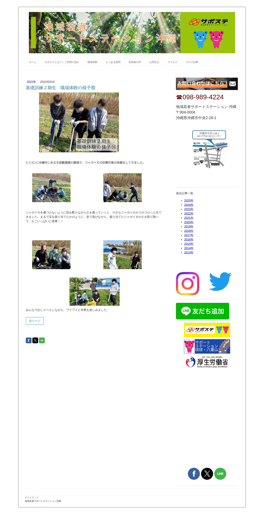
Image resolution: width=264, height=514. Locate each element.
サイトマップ (31, 497)
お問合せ (154, 62)
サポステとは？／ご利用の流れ (62, 62)
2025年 (188, 200)
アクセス (172, 62)
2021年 (188, 217)
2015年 (188, 243)
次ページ (34, 320)
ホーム (32, 62)
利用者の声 (135, 62)
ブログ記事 (192, 62)
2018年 (188, 230)
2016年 (188, 239)
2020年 (188, 222)
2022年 (32, 81)
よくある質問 (113, 62)
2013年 (188, 252)
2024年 (188, 204)
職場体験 (92, 62)
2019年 (188, 226)
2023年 (188, 209)
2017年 (188, 235)
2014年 (188, 248)
